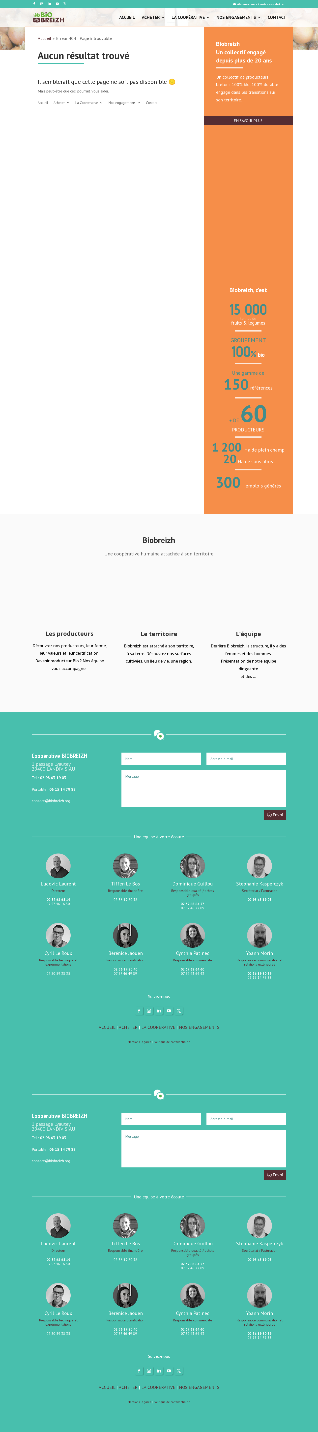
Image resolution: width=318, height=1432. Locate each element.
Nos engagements (236, 18)
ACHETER (128, 1027)
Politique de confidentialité (171, 1042)
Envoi (278, 815)
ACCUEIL (107, 1027)
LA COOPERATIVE (158, 1027)
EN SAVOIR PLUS (248, 120)
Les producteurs (69, 633)
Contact (277, 18)
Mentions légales (139, 1042)
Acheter (151, 18)
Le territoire (159, 634)
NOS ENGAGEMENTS (199, 1027)
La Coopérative (188, 18)
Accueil (127, 18)
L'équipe (248, 634)
